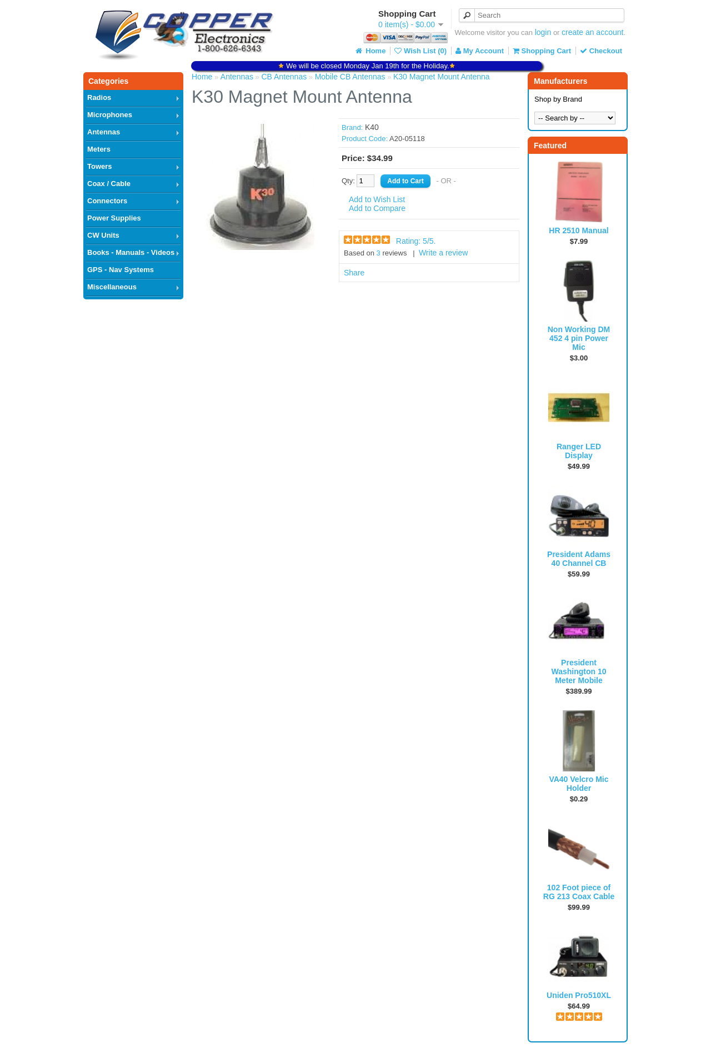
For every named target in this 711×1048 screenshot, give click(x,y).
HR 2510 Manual (578, 230)
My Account (479, 51)
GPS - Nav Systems (120, 269)
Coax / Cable (109, 183)
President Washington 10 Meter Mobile (578, 671)
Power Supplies (114, 218)
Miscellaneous (112, 287)
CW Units (103, 235)
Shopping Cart (542, 51)
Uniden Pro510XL (579, 995)
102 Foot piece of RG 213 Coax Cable (578, 892)
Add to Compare (377, 208)
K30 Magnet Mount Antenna (441, 76)
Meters (99, 149)
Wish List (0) (420, 51)
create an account (592, 32)
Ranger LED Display (579, 451)
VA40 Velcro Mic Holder (578, 784)
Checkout (601, 51)
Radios (99, 97)
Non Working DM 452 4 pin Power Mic (579, 338)
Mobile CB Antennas (350, 76)
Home (369, 51)
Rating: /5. (416, 241)
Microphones (109, 115)
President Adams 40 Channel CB (578, 559)
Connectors (107, 201)
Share (354, 272)
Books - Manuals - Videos (130, 252)
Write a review (443, 252)
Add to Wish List (377, 199)
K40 (372, 127)
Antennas (103, 132)
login (543, 32)
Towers (99, 166)
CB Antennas (284, 76)
